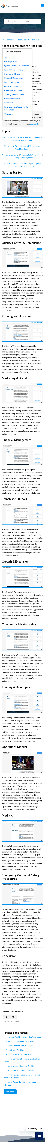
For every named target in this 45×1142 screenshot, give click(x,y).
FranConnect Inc (8, 40)
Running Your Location (22, 140)
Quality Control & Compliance (29, 137)
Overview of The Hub (15, 1050)
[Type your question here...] (22, 21)
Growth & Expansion (10, 155)
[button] (42, 5)
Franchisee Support (22, 149)
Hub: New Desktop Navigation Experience (23, 1037)
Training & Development (22, 157)
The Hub (35, 40)
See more (10, 1091)
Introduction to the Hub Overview (20, 1070)
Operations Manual (12, 163)
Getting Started (9, 137)
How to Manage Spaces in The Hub (20, 1066)
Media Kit (26, 163)
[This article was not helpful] (13, 1017)
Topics (7, 57)
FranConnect (23, 40)
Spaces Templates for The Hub (18, 1054)
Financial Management (30, 146)
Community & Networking (31, 155)
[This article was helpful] (6, 1017)
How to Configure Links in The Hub (20, 1041)
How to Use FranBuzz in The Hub (20, 1045)
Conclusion (8, 114)
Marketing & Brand (12, 146)
